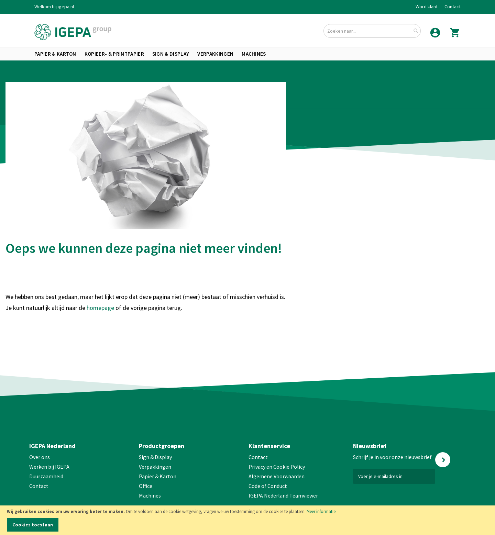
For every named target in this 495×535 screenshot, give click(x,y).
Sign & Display (155, 457)
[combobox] (372, 31)
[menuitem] (55, 54)
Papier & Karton (157, 476)
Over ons (39, 457)
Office (146, 485)
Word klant (427, 6)
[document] (247, 520)
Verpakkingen (155, 466)
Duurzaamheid (46, 476)
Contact (452, 6)
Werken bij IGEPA (49, 466)
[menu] (248, 53)
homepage (101, 308)
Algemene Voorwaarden (277, 476)
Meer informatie (321, 511)
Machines (150, 495)
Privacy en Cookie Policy (277, 466)
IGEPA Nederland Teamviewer (283, 495)
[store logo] (72, 32)
